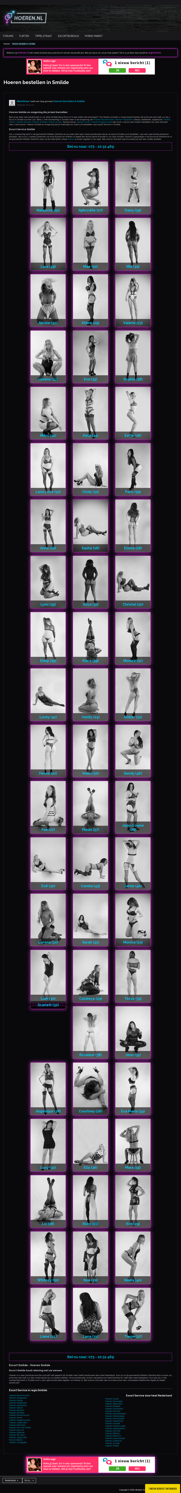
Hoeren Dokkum (113, 1436)
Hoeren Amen (83, 122)
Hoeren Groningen (114, 1401)
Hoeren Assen (55, 122)
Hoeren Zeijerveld (18, 1437)
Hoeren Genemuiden (115, 1426)
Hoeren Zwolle (112, 1443)
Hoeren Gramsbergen (115, 1413)
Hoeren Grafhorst (113, 1441)
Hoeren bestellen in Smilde (23, 44)
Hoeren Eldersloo (17, 1425)
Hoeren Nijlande (17, 1432)
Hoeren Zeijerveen (18, 1422)
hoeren (71, 139)
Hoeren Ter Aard (17, 1435)
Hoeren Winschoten (114, 1418)
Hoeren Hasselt (112, 1423)
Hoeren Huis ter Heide (20, 1427)
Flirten (24, 36)
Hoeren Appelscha (18, 1405)
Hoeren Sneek (112, 1445)
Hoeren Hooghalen (124, 119)
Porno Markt (94, 36)
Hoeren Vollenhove (114, 1421)
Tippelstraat (43, 36)
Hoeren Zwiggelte (18, 1442)
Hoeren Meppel (112, 1406)
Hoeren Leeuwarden (115, 1438)
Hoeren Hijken (16, 1408)
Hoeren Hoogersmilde (101, 122)
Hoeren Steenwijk (113, 1403)
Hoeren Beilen (16, 1440)
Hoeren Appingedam (115, 1428)
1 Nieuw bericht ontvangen (163, 1488)
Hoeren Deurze (16, 1430)
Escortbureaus (68, 36)
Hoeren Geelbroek (18, 1403)
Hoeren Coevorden (114, 1408)
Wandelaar (23, 101)
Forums (8, 36)
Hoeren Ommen (113, 1431)
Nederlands (11, 1480)
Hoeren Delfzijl (112, 1433)
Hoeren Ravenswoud (19, 1415)
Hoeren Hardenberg (114, 1416)
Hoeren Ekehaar (39, 122)
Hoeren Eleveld (23, 122)
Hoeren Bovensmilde (104, 119)
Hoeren (7, 44)
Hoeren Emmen (112, 1411)
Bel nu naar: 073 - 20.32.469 (90, 146)
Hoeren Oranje (16, 1400)
